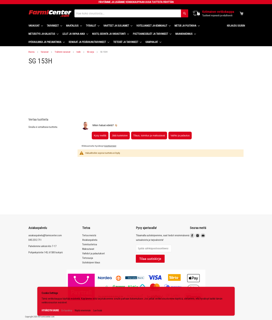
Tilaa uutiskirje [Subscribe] (150, 259)
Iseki (78, 52)
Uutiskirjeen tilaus (91, 262)
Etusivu (31, 52)
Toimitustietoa (89, 244)
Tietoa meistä (89, 235)
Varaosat (44, 52)
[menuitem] (34, 26)
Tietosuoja (87, 258)
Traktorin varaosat (62, 52)
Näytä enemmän (83, 310)
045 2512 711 (35, 239)
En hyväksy (66, 310)
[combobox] (131, 13)
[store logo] (50, 13)
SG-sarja (90, 52)
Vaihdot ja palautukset (93, 253)
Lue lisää (97, 310)
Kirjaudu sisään (236, 25)
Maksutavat (88, 249)
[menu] (125, 34)
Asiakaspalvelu (89, 239)
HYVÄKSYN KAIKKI (50, 310)
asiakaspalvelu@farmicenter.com (45, 235)
